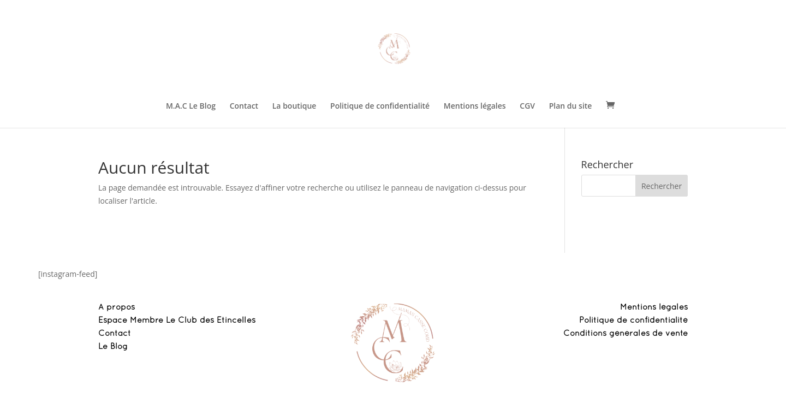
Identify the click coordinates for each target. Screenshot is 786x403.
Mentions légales (475, 106)
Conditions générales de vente (625, 333)
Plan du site (570, 106)
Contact (244, 106)
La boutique (294, 106)
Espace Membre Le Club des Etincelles (176, 320)
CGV (527, 106)
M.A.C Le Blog (191, 106)
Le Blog (113, 347)
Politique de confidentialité (380, 106)
